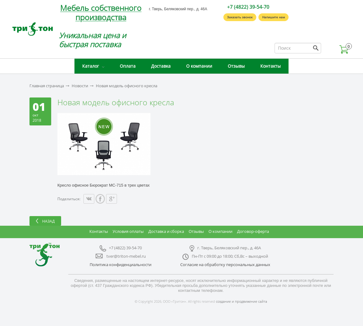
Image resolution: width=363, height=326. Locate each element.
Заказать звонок (240, 17)
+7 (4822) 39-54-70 (248, 6)
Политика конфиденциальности (120, 264)
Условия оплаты (128, 231)
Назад (48, 221)
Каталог (90, 66)
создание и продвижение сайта (241, 301)
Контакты (270, 66)
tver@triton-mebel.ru (126, 256)
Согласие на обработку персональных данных (225, 264)
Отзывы (236, 66)
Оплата (128, 66)
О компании (199, 66)
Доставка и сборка (166, 231)
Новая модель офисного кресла (126, 85)
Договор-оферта (253, 231)
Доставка (161, 66)
